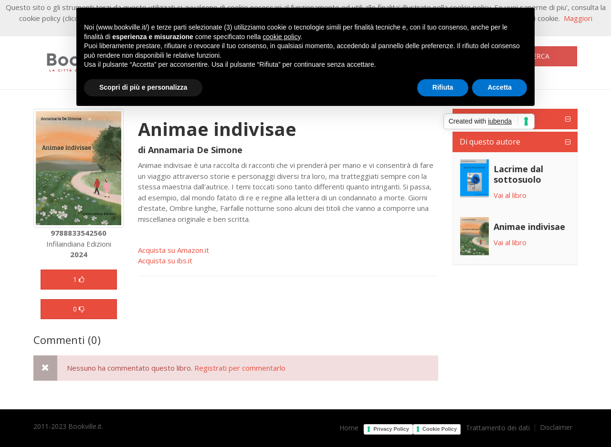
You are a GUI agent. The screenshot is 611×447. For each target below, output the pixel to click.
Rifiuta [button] (442, 87)
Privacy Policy (391, 429)
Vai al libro (510, 195)
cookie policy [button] (281, 37)
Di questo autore (490, 141)
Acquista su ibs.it (165, 260)
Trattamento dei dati (498, 428)
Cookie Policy (439, 429)
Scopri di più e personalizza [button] (143, 87)
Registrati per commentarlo (239, 368)
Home (348, 428)
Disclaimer (556, 427)
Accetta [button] (499, 87)
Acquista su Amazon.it (173, 250)
